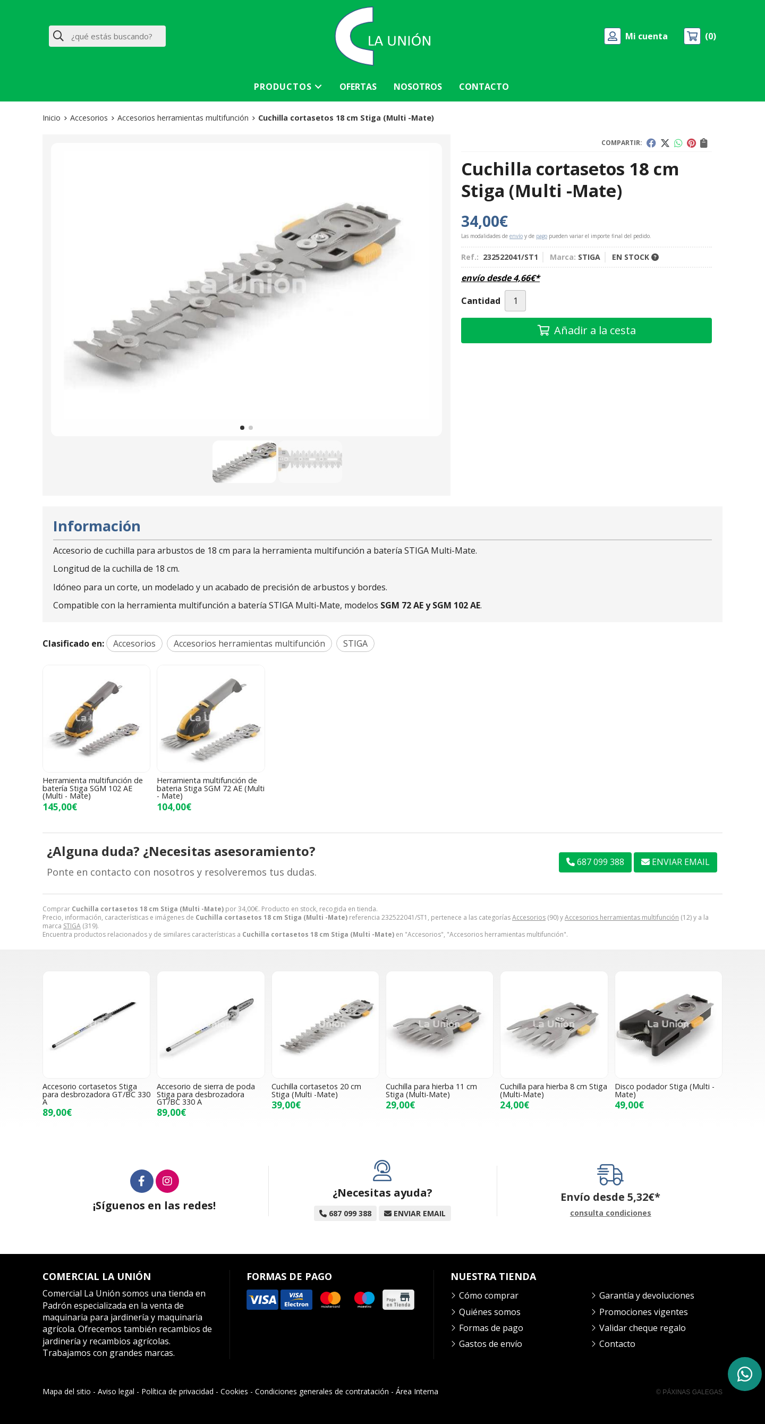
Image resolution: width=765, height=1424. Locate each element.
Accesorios (529, 917)
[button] (242, 428)
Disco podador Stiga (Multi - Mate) (665, 1090)
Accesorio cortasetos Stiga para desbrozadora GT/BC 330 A (96, 1094)
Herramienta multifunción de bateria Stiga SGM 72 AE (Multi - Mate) (211, 788)
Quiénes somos (490, 1312)
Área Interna (417, 1391)
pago (541, 236)
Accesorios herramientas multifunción (622, 917)
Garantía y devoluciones (646, 1295)
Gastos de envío (490, 1344)
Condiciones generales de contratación (322, 1391)
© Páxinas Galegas (689, 1392)
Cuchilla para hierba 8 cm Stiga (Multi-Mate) (553, 1090)
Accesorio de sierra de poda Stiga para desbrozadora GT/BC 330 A (206, 1094)
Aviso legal (116, 1391)
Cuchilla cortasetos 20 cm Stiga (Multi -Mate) (316, 1090)
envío (516, 236)
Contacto (617, 1344)
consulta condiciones (610, 1213)
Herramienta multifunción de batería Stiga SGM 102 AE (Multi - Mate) (92, 788)
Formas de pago (491, 1328)
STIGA (72, 925)
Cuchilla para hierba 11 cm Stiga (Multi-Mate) (431, 1090)
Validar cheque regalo (642, 1328)
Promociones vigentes (643, 1312)
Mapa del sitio (66, 1391)
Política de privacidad (177, 1391)
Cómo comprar (488, 1295)
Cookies (234, 1391)
